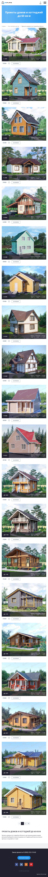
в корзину (16, 63)
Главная (4, 26)
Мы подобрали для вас (13, 26)
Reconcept (43, 874)
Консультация (24, 858)
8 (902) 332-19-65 (29, 852)
